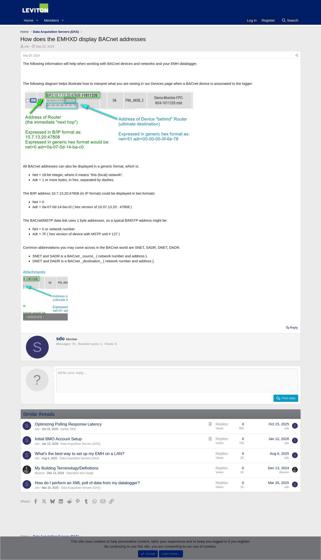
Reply (294, 327)
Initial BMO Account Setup (58, 439)
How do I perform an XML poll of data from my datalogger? (87, 483)
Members (51, 20)
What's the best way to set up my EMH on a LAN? (79, 453)
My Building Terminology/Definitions (67, 468)
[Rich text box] (177, 380)
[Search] (290, 20)
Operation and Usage (79, 473)
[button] (37, 20)
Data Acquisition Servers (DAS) (80, 443)
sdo (26, 46)
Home (29, 20)
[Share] (297, 55)
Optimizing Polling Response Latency (68, 424)
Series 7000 (68, 429)
